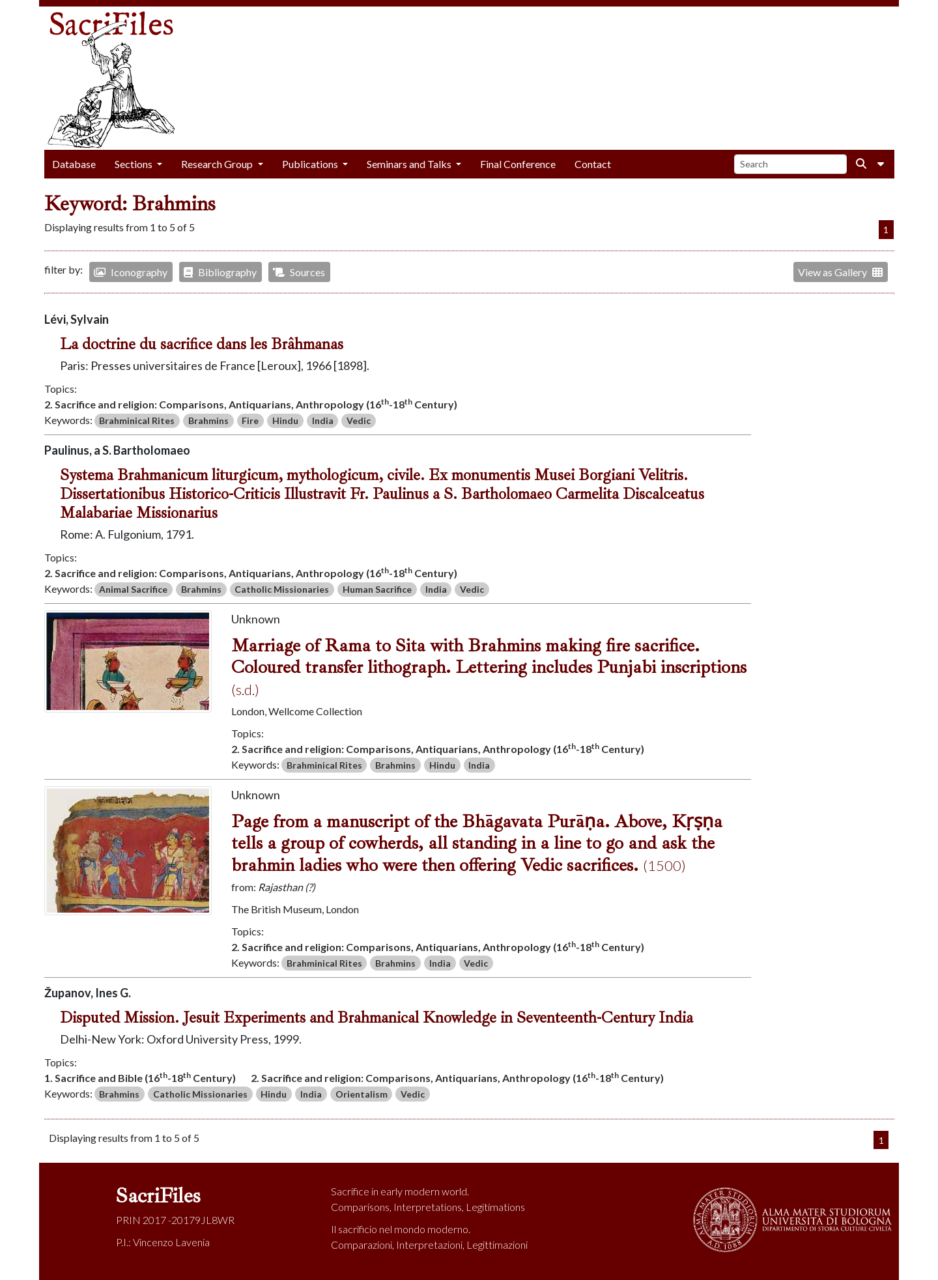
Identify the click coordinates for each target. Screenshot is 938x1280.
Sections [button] (134, 164)
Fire (250, 420)
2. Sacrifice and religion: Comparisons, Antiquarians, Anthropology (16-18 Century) (250, 403)
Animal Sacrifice (133, 589)
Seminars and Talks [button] (410, 164)
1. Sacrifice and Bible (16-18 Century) (140, 1077)
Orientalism (361, 1094)
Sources (299, 272)
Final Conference (518, 164)
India (323, 420)
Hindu (285, 420)
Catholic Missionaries (281, 589)
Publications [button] (311, 164)
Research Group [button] (218, 164)
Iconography (130, 272)
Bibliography (220, 272)
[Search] (790, 164)
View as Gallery (840, 272)
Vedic (359, 420)
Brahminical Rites (137, 420)
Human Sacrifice (377, 589)
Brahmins (208, 420)
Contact (593, 164)
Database (74, 164)
